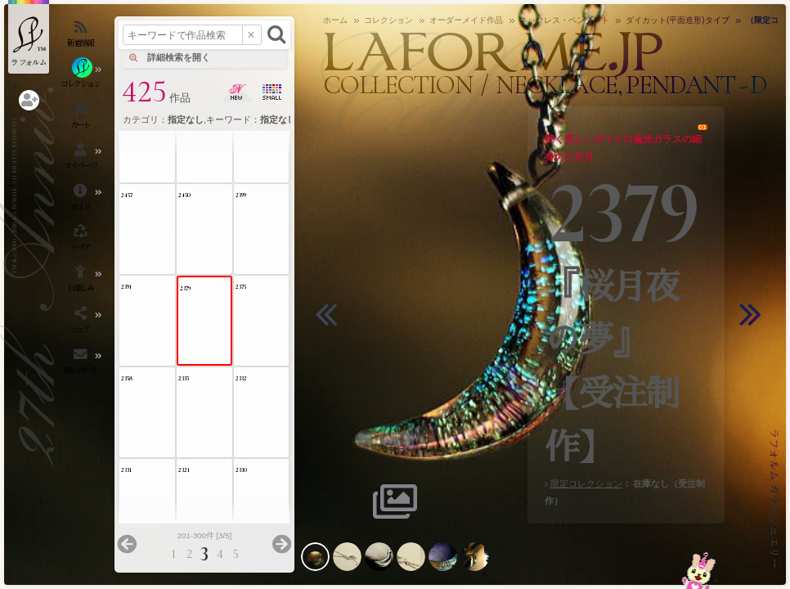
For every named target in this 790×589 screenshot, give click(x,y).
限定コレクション (586, 483)
